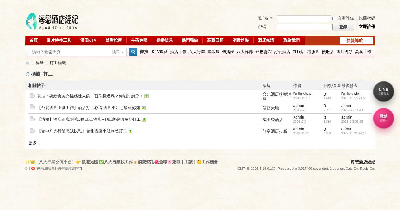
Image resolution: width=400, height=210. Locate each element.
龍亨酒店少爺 (275, 131)
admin (298, 105)
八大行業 (197, 51)
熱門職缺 (190, 40)
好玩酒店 (282, 51)
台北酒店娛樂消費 (277, 96)
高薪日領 (215, 40)
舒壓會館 (263, 51)
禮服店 (313, 51)
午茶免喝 (139, 40)
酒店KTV (88, 40)
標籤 (40, 62)
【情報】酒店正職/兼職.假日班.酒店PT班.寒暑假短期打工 (89, 119)
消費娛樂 (241, 40)
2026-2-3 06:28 (352, 121)
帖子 (116, 52)
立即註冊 (367, 26)
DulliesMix (302, 94)
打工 (54, 62)
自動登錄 (343, 18)
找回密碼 (367, 18)
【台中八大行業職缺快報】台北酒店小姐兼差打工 (82, 131)
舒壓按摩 (114, 40)
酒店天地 (271, 108)
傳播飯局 (164, 40)
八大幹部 (245, 51)
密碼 (262, 26)
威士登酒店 (273, 119)
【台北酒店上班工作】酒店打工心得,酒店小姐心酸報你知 (88, 107)
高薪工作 (363, 51)
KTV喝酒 (160, 51)
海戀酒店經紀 (363, 162)
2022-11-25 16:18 (354, 133)
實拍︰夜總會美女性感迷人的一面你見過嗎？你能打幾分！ (90, 96)
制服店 (299, 51)
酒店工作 (178, 51)
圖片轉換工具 (59, 40)
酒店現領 (344, 51)
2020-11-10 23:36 (354, 98)
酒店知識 (266, 40)
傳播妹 (228, 51)
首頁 (33, 40)
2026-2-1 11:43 (352, 110)
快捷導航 (355, 40)
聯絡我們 (291, 40)
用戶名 (263, 18)
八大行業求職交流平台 (27, 63)
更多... (34, 143)
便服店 (328, 51)
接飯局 (213, 51)
